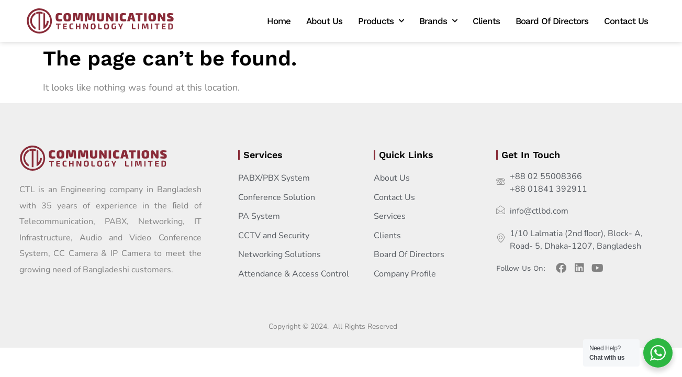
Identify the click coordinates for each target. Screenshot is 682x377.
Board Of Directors (552, 21)
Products (381, 21)
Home (278, 21)
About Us (324, 21)
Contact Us (626, 21)
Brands (438, 21)
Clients (486, 21)
